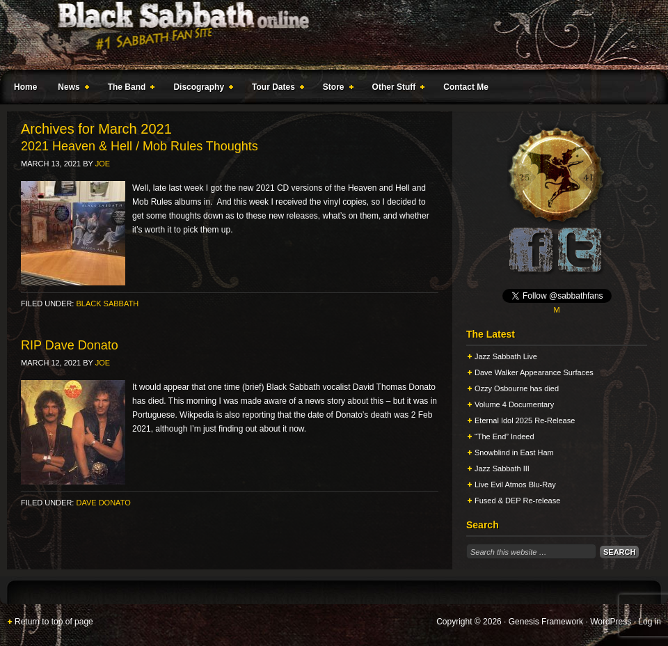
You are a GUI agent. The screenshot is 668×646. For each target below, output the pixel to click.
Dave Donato (103, 502)
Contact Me (465, 87)
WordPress (610, 622)
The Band (129, 89)
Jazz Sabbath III (502, 468)
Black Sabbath (107, 303)
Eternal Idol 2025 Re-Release (525, 420)
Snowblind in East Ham (514, 452)
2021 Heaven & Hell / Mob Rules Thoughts (139, 146)
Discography (200, 89)
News (70, 89)
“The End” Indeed (504, 436)
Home (25, 87)
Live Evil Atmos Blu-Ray (515, 484)
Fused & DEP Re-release (517, 500)
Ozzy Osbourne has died (517, 388)
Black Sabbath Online (327, 35)
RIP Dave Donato (69, 345)
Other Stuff (396, 89)
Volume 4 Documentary (514, 404)
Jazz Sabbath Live (506, 356)
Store (335, 89)
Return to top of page (54, 622)
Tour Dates (275, 89)
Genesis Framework (546, 622)
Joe (102, 163)
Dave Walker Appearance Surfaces (534, 372)
